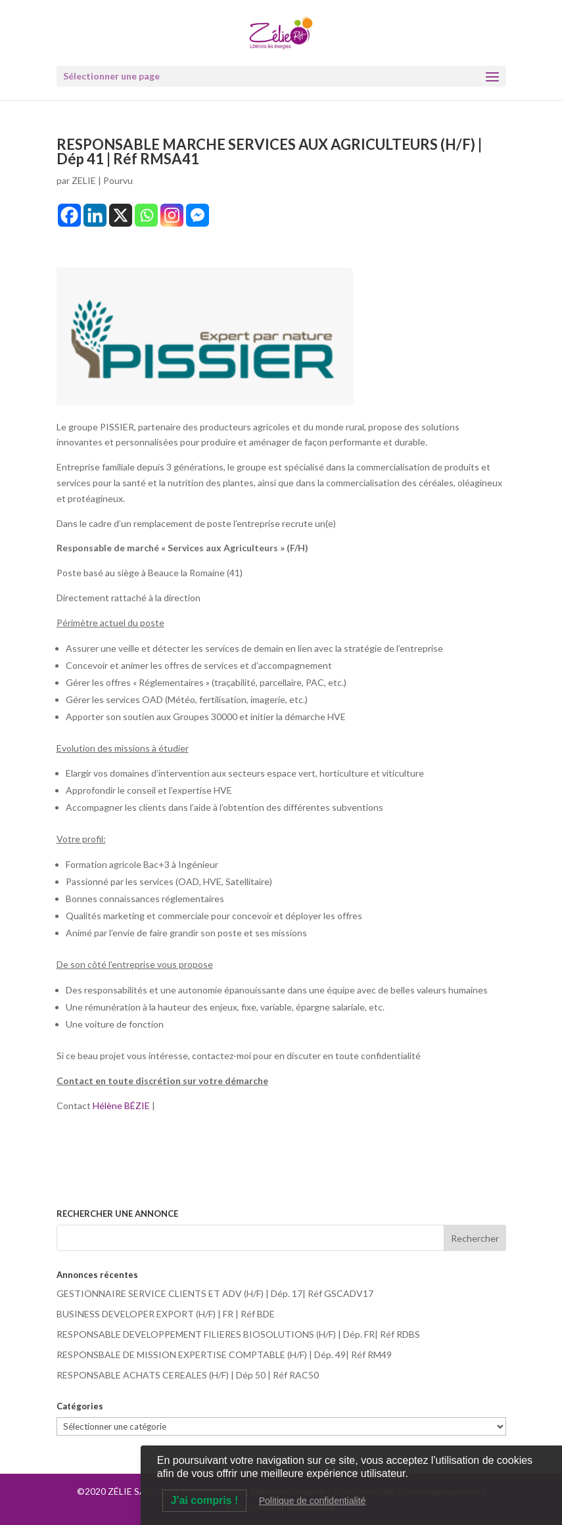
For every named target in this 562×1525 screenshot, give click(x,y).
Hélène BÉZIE (122, 1105)
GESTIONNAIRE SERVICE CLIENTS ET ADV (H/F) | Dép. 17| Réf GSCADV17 (215, 1293)
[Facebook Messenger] (197, 215)
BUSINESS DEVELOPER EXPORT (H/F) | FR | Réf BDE (166, 1313)
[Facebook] (69, 215)
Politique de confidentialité (312, 1500)
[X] (120, 215)
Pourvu (118, 180)
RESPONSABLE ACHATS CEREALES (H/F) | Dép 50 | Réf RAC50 (188, 1374)
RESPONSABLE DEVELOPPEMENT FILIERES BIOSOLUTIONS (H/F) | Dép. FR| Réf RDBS (238, 1334)
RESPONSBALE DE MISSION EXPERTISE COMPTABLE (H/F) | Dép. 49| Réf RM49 (224, 1354)
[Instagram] (171, 215)
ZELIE (84, 180)
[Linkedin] (94, 215)
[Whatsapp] (146, 215)
